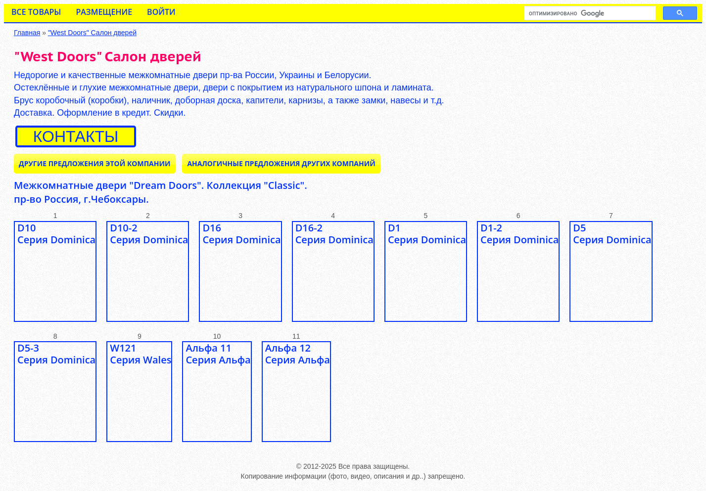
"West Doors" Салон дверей (92, 33)
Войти (161, 11)
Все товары (36, 11)
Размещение (104, 11)
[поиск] (589, 13)
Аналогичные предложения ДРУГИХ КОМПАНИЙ (281, 163)
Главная (27, 33)
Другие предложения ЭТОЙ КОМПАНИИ (95, 163)
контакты (76, 136)
